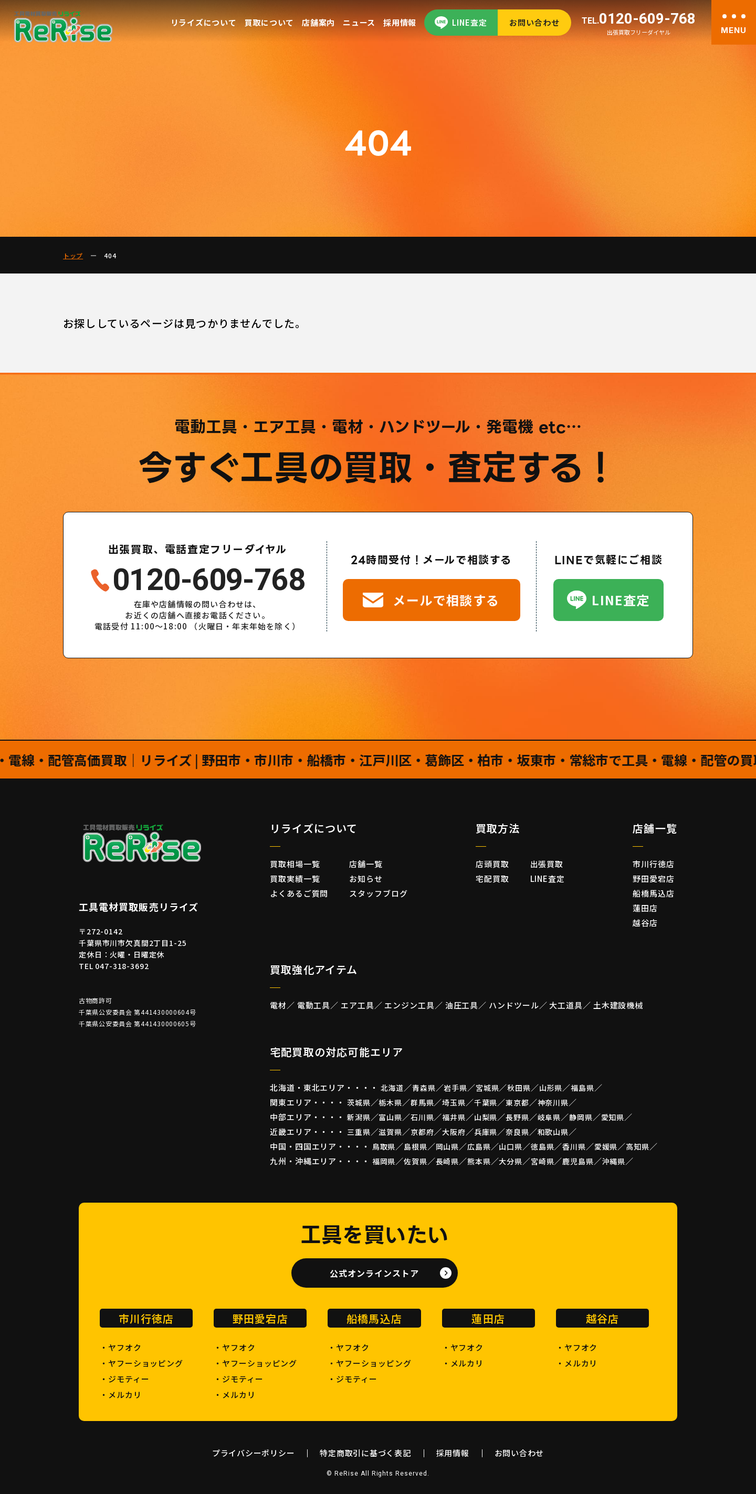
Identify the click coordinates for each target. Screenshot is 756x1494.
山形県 (551, 1087)
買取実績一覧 (295, 878)
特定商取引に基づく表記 (365, 1452)
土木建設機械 (618, 1005)
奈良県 (517, 1132)
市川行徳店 (654, 863)
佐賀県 (415, 1161)
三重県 (359, 1132)
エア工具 (357, 1005)
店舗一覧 (366, 863)
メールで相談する (446, 600)
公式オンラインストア (374, 1273)
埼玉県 (454, 1102)
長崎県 (447, 1161)
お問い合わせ (534, 22)
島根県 (415, 1146)
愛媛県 (606, 1146)
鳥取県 (384, 1146)
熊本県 (479, 1161)
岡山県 (447, 1146)
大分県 (510, 1161)
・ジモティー (124, 1378)
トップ (73, 255)
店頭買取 (492, 863)
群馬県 (422, 1102)
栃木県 (390, 1102)
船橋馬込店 (654, 893)
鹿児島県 (577, 1161)
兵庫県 (486, 1132)
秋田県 (519, 1087)
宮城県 (487, 1087)
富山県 (390, 1117)
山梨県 (486, 1117)
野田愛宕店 (654, 878)
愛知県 (613, 1117)
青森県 (424, 1087)
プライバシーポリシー (253, 1452)
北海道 (392, 1087)
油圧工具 (462, 1005)
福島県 (582, 1087)
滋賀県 (390, 1132)
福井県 (454, 1117)
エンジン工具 (409, 1005)
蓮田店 (645, 907)
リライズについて (204, 22)
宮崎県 (542, 1161)
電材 (278, 1005)
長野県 (517, 1117)
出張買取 (547, 863)
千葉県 (486, 1102)
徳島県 (542, 1146)
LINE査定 (469, 22)
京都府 (422, 1132)
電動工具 (314, 1005)
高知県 (637, 1146)
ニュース (359, 22)
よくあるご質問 (299, 893)
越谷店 (645, 922)
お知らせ (366, 878)
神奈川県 (553, 1102)
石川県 (422, 1117)
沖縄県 (614, 1161)
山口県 (510, 1146)
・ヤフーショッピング (141, 1363)
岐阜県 (549, 1117)
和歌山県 (553, 1132)
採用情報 (399, 22)
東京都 (517, 1102)
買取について (270, 22)
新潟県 (359, 1117)
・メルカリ (121, 1394)
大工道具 (566, 1005)
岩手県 (455, 1087)
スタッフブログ (378, 893)
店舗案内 (318, 22)
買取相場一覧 (295, 863)
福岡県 (384, 1161)
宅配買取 (492, 878)
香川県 (574, 1146)
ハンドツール (514, 1005)
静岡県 (581, 1117)
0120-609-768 (639, 19)
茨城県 (359, 1102)
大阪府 (454, 1132)
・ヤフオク (121, 1347)
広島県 (479, 1146)
